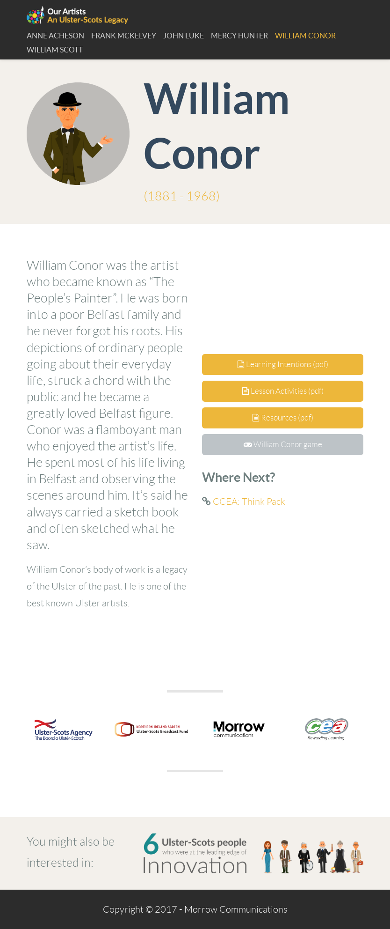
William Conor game (283, 444)
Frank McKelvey (123, 35)
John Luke (183, 35)
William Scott (55, 49)
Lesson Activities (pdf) (283, 391)
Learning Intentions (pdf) (283, 364)
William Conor (305, 35)
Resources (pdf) (283, 417)
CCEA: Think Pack (249, 501)
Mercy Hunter (239, 35)
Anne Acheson (55, 35)
